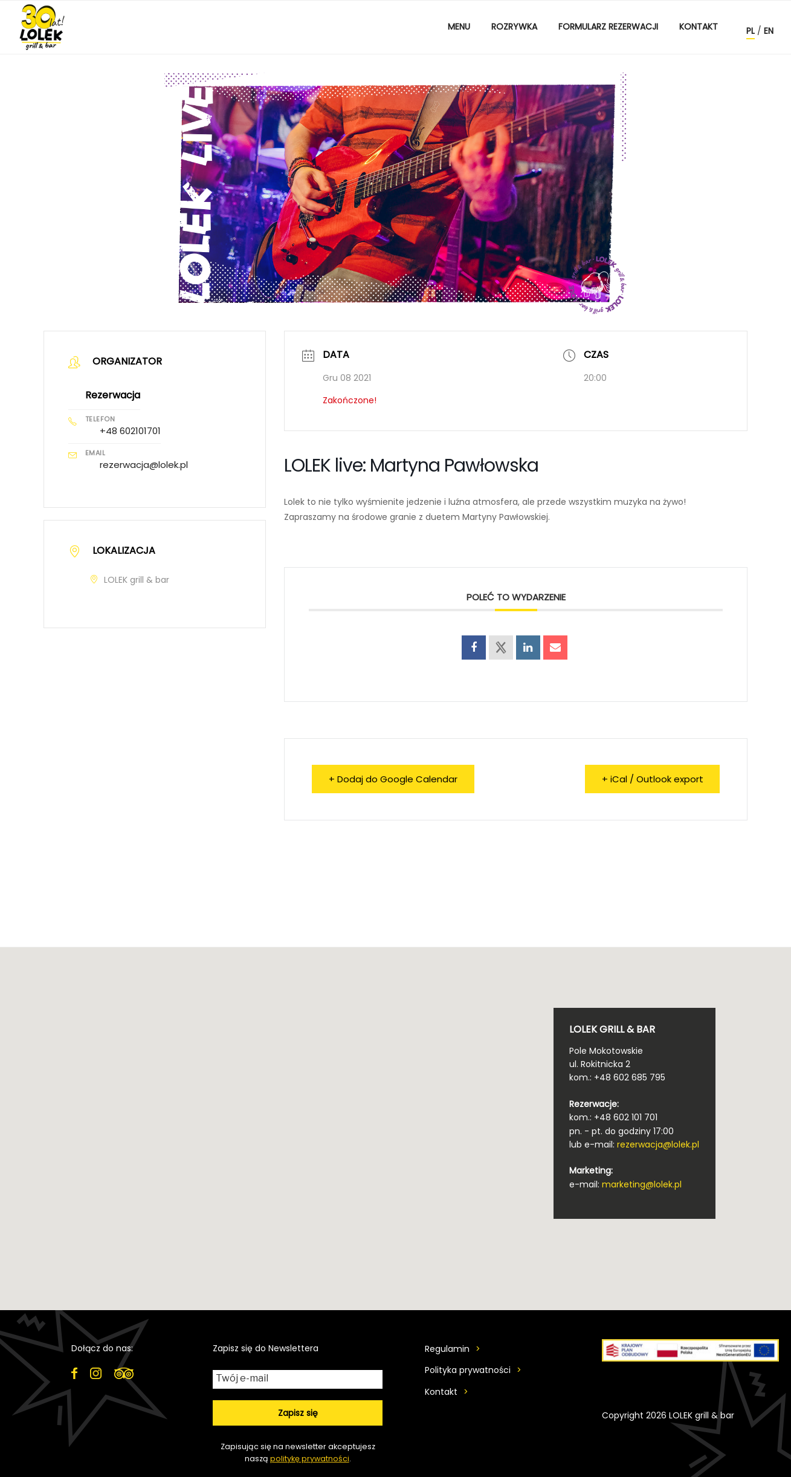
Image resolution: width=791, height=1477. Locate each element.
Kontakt (698, 27)
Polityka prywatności (468, 1370)
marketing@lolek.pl (642, 1184)
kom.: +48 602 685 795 (617, 1077)
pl (750, 31)
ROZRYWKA (514, 27)
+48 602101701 (130, 430)
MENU (459, 27)
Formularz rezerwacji (608, 27)
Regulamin (447, 1349)
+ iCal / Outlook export (651, 779)
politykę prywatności (309, 1458)
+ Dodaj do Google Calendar (393, 779)
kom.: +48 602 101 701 (613, 1117)
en (768, 31)
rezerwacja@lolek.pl (144, 464)
